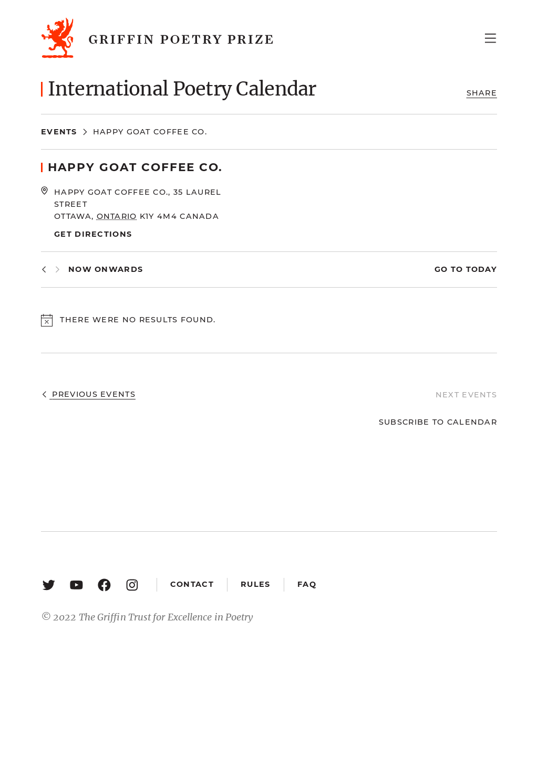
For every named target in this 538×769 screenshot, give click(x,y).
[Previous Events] (44, 269)
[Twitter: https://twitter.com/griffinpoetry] (48, 584)
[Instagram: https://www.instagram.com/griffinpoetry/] (132, 584)
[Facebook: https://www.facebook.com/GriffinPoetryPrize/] (104, 584)
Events (59, 131)
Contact (192, 584)
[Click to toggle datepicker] (105, 270)
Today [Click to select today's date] (480, 269)
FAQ (306, 584)
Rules (255, 584)
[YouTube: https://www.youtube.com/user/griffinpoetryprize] (76, 584)
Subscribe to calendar (438, 422)
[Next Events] (57, 269)
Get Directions (93, 234)
